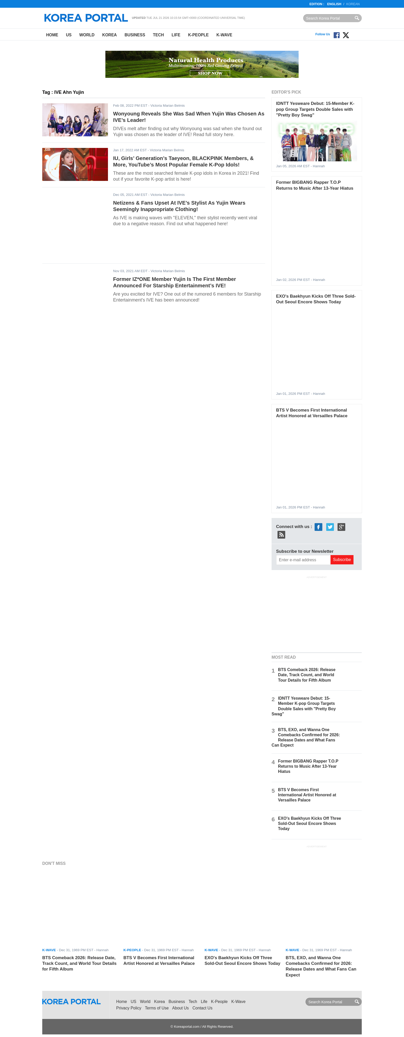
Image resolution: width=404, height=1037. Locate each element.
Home (52, 35)
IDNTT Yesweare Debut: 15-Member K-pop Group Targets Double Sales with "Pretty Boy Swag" (315, 109)
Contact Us (202, 1008)
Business (134, 35)
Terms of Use (157, 1008)
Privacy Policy (128, 1008)
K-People (198, 35)
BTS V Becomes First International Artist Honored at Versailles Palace (307, 795)
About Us (180, 1008)
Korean (353, 4)
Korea (109, 35)
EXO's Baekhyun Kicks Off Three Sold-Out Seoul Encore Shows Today (309, 823)
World (87, 35)
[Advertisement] (316, 613)
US (69, 35)
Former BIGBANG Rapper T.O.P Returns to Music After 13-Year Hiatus (308, 766)
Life (176, 35)
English (334, 4)
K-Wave (224, 35)
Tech (158, 35)
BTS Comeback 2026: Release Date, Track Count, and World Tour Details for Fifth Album (306, 674)
